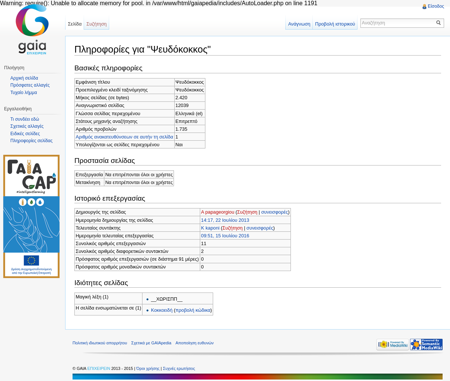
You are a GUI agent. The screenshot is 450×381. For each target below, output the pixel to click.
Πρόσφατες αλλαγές (30, 85)
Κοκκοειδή (161, 310)
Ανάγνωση (299, 24)
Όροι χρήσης (148, 368)
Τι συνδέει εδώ (24, 119)
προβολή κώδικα (192, 310)
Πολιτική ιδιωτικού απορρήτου (100, 343)
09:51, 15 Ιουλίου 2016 (225, 235)
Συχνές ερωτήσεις (179, 368)
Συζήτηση (247, 212)
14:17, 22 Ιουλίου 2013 (225, 220)
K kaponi (210, 228)
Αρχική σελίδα (24, 78)
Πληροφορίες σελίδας (31, 140)
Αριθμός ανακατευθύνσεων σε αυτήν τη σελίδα (124, 137)
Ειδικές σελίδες (25, 133)
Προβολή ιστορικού (335, 24)
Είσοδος (436, 6)
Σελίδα (74, 24)
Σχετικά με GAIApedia (151, 343)
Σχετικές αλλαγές (27, 126)
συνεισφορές (274, 212)
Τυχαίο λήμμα (23, 92)
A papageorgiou (217, 212)
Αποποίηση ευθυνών (194, 343)
